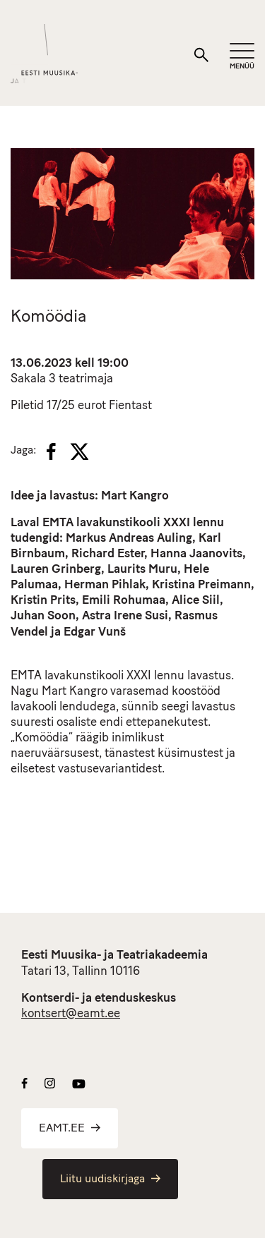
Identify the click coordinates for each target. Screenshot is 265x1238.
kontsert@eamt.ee (70, 1014)
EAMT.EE (69, 1128)
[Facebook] (51, 451)
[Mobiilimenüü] (242, 57)
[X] (79, 451)
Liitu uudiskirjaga (110, 1179)
